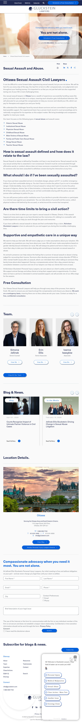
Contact (25, 667)
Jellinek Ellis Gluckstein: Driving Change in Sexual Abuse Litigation (60, 424)
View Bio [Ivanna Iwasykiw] (66, 362)
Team (5, 664)
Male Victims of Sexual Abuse (17, 135)
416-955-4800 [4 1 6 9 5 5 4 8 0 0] (48, 43)
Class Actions (7, 670)
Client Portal (18, 3)
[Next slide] (77, 314)
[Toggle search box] (43, 3)
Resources (26, 660)
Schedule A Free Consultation (54, 38)
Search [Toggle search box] (25, 673)
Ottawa (28, 96)
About (5, 660)
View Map (40, 542)
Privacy (37, 714)
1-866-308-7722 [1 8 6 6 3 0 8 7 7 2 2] (42, 531)
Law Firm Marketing (36, 720)
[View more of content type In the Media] (53, 400)
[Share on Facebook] (71, 67)
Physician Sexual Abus (14, 129)
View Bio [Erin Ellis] (40, 362)
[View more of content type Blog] (11, 400)
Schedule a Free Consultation (63, 3)
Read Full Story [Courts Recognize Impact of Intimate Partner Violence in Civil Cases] (11, 441)
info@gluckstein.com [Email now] (42, 535)
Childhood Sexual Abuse (15, 132)
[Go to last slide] (72, 314)
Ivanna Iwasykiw (67, 351)
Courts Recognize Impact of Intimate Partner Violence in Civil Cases (21, 424)
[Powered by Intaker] (64, 718)
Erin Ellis (41, 351)
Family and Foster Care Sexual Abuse (20, 138)
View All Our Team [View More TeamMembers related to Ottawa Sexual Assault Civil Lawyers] (14, 375)
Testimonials (27, 664)
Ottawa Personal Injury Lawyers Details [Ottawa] (41, 547)
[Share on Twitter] (68, 67)
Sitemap (6, 677)
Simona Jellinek (14, 351)
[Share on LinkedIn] (64, 67)
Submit (49, 631)
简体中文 (27, 3)
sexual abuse (40, 119)
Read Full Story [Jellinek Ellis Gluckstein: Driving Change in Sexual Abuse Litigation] (50, 441)
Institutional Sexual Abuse (16, 126)
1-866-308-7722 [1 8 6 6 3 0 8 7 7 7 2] (8, 690)
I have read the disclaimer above (16, 631)
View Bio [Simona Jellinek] (14, 362)
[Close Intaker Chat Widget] (75, 657)
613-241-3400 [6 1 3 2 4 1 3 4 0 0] (34, 533)
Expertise (6, 667)
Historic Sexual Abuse (14, 123)
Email (46, 598)
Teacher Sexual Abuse (14, 145)
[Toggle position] (70, 658)
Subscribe (36, 3)
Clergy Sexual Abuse (14, 142)
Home (4, 56)
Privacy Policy (45, 626)
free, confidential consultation (14, 296)
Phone (46, 600)
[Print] (58, 68)
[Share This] (74, 67)
